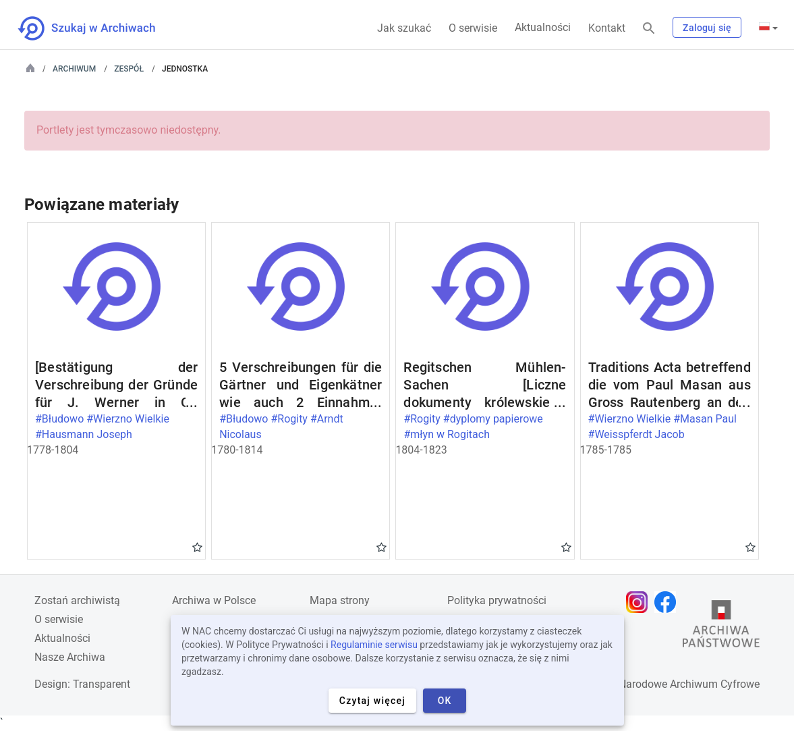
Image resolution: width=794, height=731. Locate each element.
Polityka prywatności (496, 600)
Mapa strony (340, 600)
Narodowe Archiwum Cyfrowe (689, 684)
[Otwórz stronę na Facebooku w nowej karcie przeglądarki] (668, 602)
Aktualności (543, 27)
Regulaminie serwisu (374, 644)
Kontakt (606, 28)
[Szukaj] (649, 28)
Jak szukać (404, 28)
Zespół (129, 69)
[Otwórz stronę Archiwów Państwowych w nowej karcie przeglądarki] (721, 627)
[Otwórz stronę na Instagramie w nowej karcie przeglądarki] (640, 602)
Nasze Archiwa (69, 657)
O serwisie (473, 28)
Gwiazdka (197, 546)
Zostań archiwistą (77, 600)
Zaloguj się (707, 27)
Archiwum (74, 69)
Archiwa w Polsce (214, 600)
